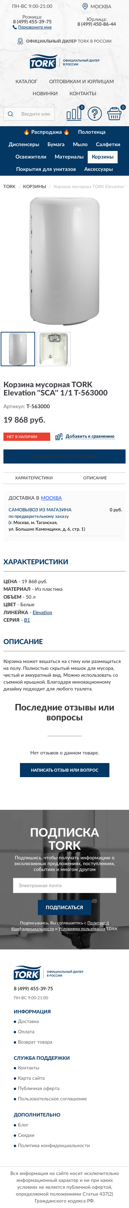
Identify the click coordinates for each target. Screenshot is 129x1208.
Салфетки (108, 144)
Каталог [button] (26, 81)
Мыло (80, 144)
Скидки (26, 1135)
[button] (32, 27)
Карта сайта (31, 1078)
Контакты (82, 93)
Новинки (45, 93)
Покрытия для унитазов (46, 169)
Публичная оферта (39, 1089)
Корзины (103, 157)
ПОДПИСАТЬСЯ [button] (64, 907)
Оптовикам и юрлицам (81, 81)
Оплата (26, 1032)
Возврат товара (35, 1042)
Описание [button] (95, 478)
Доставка (28, 1022)
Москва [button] (51, 498)
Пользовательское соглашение (52, 1099)
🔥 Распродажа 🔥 (46, 132)
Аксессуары (98, 169)
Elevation (42, 612)
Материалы (69, 157)
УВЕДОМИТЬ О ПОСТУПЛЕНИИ (64, 457)
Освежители (30, 157)
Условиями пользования (81, 929)
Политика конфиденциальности (54, 1145)
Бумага (56, 144)
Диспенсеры (24, 144)
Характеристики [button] (34, 478)
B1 (27, 620)
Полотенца (92, 132)
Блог (23, 1125)
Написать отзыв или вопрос (64, 770)
